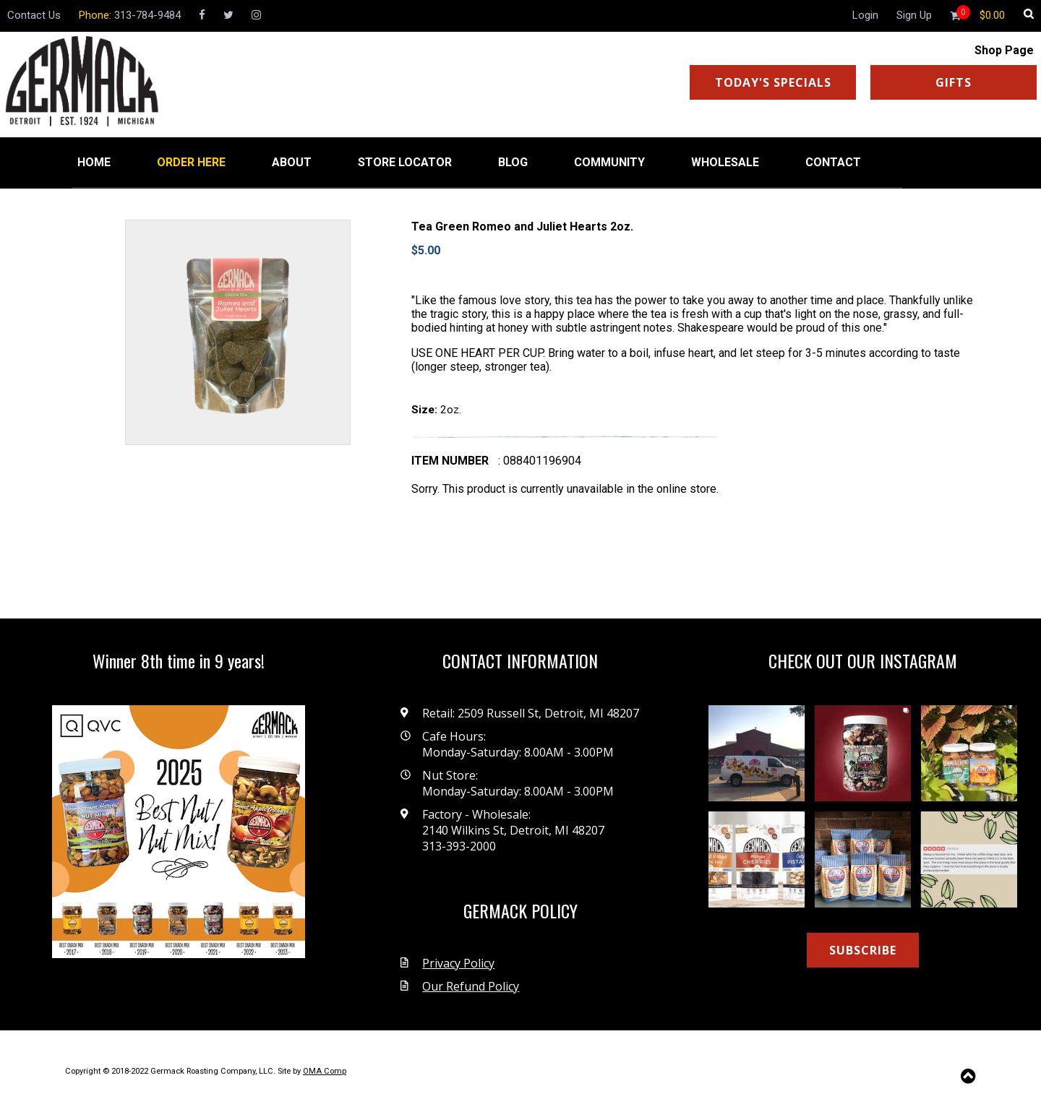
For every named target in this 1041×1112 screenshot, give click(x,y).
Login (865, 15)
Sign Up (914, 15)
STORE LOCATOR (405, 162)
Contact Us (34, 15)
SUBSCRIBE (862, 950)
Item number (450, 460)
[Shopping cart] (992, 15)
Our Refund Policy (470, 986)
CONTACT (833, 162)
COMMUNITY (609, 162)
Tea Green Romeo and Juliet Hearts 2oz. (522, 226)
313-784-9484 (147, 15)
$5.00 (425, 250)
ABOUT (292, 162)
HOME (94, 162)
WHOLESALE (725, 162)
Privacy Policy (458, 963)
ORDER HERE (191, 162)
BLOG (513, 162)
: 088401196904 (539, 460)
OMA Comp (324, 1071)
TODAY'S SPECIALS (773, 82)
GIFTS (953, 82)
